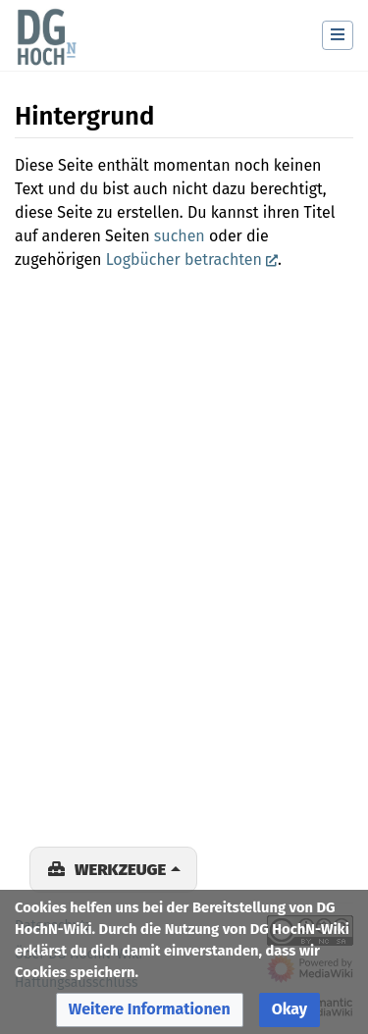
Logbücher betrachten (184, 259)
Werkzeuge (120, 869)
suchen (179, 236)
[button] (149, 1010)
